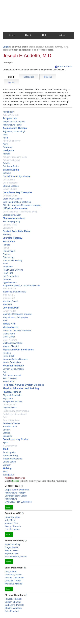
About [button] (28, 35)
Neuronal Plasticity (13, 365)
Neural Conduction (12, 362)
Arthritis (6, 163)
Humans (7, 279)
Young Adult (8, 474)
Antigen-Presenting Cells (15, 157)
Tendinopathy (9, 452)
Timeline (48, 77)
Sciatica (6, 432)
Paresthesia (8, 381)
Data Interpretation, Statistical (17, 202)
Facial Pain (9, 241)
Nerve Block (8, 356)
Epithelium (8, 228)
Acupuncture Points (12, 124)
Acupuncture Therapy (15, 128)
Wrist (5, 471)
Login (6, 46)
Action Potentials (11, 115)
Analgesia (8, 150)
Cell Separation (10, 182)
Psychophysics (10, 407)
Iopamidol (7, 304)
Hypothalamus (10, 282)
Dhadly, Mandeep (13, 608)
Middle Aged (9, 333)
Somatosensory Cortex (15, 439)
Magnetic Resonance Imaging (17, 314)
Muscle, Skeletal (11, 346)
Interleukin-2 (9, 298)
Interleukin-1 (9, 294)
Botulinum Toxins (11, 166)
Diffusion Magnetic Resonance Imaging (22, 205)
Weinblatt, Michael (13, 583)
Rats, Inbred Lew (11, 420)
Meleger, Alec (11, 523)
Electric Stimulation (12, 215)
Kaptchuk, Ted (11, 553)
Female (6, 244)
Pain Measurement (12, 375)
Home (11, 35)
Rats (5, 417)
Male (5, 320)
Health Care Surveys (13, 270)
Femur (6, 247)
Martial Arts (9, 323)
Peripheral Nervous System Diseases (23, 384)
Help (44, 35)
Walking (7, 468)
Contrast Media (10, 195)
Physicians (8, 398)
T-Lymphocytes (10, 445)
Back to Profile (63, 66)
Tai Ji (6, 449)
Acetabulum (8, 112)
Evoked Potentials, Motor (17, 231)
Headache (8, 266)
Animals (6, 153)
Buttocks (7, 173)
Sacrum (6, 429)
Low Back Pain (11, 307)
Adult (5, 134)
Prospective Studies (12, 401)
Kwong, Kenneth (13, 526)
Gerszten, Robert (13, 580)
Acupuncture (10, 118)
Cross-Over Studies (12, 198)
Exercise (7, 234)
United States (9, 461)
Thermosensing (10, 455)
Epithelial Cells (10, 224)
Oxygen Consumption (13, 369)
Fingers (6, 254)
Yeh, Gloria (10, 520)
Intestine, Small (10, 301)
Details (11, 82)
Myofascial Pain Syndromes (18, 349)
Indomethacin (9, 288)
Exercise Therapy (12, 238)
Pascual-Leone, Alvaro (15, 556)
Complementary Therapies (17, 192)
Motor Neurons (10, 340)
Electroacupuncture (14, 218)
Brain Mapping (11, 169)
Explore (9, 507)
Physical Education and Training (21, 388)
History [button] (61, 35)
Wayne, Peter (11, 550)
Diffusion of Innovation (15, 208)
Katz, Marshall (11, 611)
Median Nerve (10, 327)
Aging (5, 144)
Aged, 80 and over (11, 141)
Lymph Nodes (9, 311)
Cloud (11, 77)
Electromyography (11, 221)
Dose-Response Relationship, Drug (20, 211)
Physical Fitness (12, 392)
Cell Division (9, 179)
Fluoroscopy (9, 257)
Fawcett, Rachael (13, 599)
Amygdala (7, 147)
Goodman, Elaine (13, 574)
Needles (7, 353)
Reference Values (11, 423)
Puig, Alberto (11, 571)
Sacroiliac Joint (10, 426)
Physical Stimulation (12, 395)
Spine (5, 442)
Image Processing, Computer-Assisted (21, 285)
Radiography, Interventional (16, 411)
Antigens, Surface (11, 160)
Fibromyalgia (9, 251)
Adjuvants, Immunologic (14, 131)
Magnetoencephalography (15, 317)
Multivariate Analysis (12, 343)
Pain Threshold (10, 378)
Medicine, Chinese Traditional (17, 330)
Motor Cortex (9, 336)
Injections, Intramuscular (14, 291)
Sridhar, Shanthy (13, 602)
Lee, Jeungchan (12, 529)
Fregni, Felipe (11, 547)
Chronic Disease (11, 186)
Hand (5, 263)
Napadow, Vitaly (12, 517)
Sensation (7, 436)
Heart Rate (8, 273)
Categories (28, 77)
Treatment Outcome (12, 458)
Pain (5, 372)
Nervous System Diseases (15, 359)
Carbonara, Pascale (14, 605)
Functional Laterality (12, 260)
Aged (5, 137)
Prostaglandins (10, 404)
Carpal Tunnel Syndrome (16, 176)
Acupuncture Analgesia (14, 121)
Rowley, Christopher (14, 577)
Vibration (7, 465)
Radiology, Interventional (14, 414)
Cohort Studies (10, 189)
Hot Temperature (11, 276)
